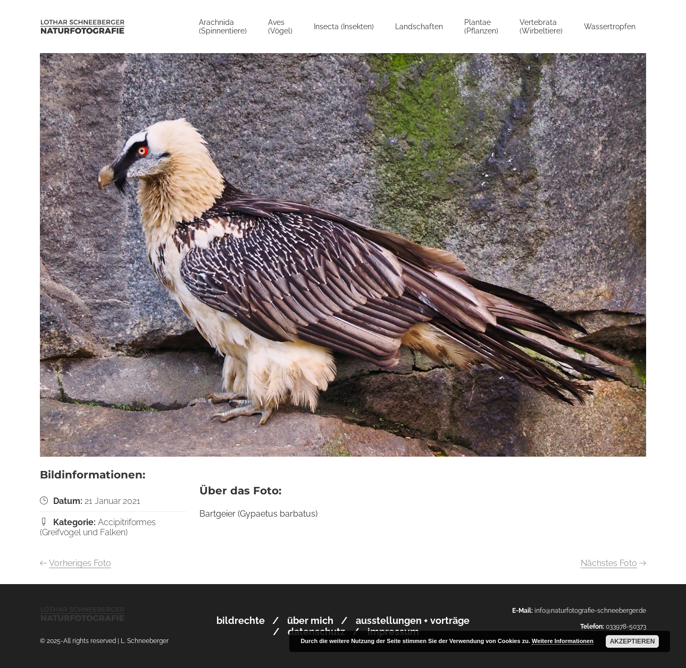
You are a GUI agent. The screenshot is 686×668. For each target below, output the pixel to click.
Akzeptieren (632, 641)
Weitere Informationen (562, 641)
